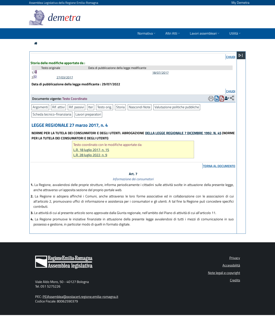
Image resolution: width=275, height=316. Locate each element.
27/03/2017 (65, 77)
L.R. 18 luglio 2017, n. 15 (91, 149)
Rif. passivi (76, 107)
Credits (235, 280)
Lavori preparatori (88, 114)
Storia (120, 107)
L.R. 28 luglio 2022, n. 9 (90, 155)
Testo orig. (104, 107)
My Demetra (240, 2)
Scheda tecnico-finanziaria (52, 114)
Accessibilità (231, 265)
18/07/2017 (160, 72)
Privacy (234, 257)
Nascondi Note (139, 107)
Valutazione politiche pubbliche (176, 107)
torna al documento (219, 166)
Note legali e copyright (224, 272)
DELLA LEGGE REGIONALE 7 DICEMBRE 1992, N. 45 (183, 133)
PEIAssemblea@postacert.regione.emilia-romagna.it (80, 296)
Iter (90, 107)
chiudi (230, 57)
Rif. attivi (58, 107)
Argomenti (40, 107)
